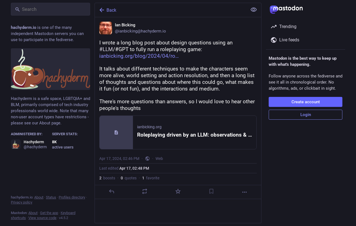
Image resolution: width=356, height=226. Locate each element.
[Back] (170, 10)
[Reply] (111, 191)
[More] (244, 192)
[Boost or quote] (144, 191)
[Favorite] (178, 191)
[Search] (50, 9)
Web (159, 158)
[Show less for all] (253, 9)
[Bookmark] (211, 191)
